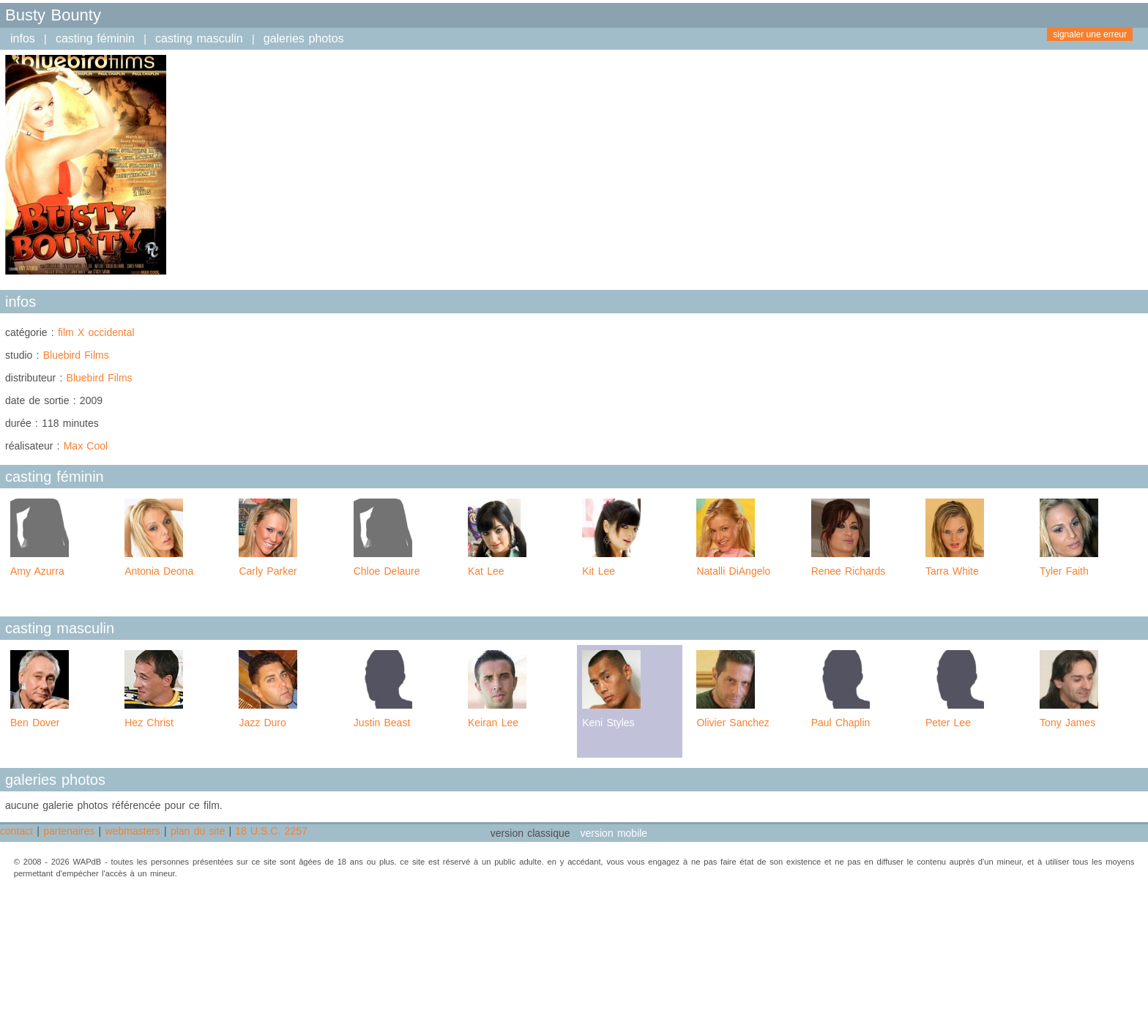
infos (22, 38)
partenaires (68, 831)
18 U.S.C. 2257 (271, 831)
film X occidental (96, 332)
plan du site (198, 831)
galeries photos (304, 38)
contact (16, 831)
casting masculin (199, 38)
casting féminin (95, 38)
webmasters (132, 831)
